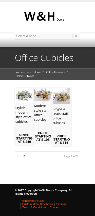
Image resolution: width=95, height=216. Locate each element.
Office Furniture (56, 72)
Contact (54, 207)
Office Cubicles (25, 76)
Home (37, 72)
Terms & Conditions (34, 207)
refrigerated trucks (33, 200)
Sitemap (61, 204)
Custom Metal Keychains (37, 204)
